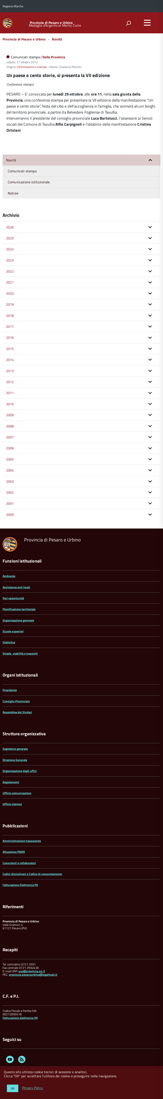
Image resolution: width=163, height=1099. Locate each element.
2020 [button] (10, 293)
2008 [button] (10, 426)
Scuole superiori (13, 631)
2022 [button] (10, 271)
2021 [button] (10, 282)
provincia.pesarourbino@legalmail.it (33, 974)
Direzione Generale (15, 760)
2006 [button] (10, 448)
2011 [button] (10, 392)
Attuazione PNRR (14, 851)
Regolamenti (11, 782)
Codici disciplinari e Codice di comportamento (32, 874)
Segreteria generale (15, 748)
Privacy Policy (32, 1088)
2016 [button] (10, 337)
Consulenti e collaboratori (19, 863)
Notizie (13, 193)
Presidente (10, 690)
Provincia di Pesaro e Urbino (51, 22)
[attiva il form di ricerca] (128, 23)
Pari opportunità (13, 598)
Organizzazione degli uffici (20, 771)
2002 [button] (10, 492)
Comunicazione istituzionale (29, 182)
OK (12, 1088)
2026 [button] (10, 227)
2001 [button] (10, 503)
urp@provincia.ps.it (32, 971)
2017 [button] (10, 326)
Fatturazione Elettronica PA (20, 885)
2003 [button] (10, 481)
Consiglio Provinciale (16, 701)
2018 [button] (10, 315)
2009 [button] (10, 415)
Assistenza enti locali (16, 587)
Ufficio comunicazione (17, 793)
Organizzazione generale (18, 620)
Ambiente (9, 576)
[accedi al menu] (147, 22)
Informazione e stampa (32, 67)
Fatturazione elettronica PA (20, 1018)
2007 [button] (10, 437)
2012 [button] (10, 381)
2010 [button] (10, 404)
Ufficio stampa (12, 804)
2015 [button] (10, 348)
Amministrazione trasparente (22, 841)
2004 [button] (10, 470)
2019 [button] (10, 304)
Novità (57, 39)
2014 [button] (10, 359)
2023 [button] (10, 260)
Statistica (9, 642)
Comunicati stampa (22, 171)
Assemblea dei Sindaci (17, 712)
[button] (150, 160)
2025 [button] (10, 238)
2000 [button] (10, 514)
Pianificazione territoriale (19, 609)
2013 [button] (10, 370)
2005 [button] (10, 459)
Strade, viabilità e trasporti (20, 653)
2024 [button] (10, 249)
